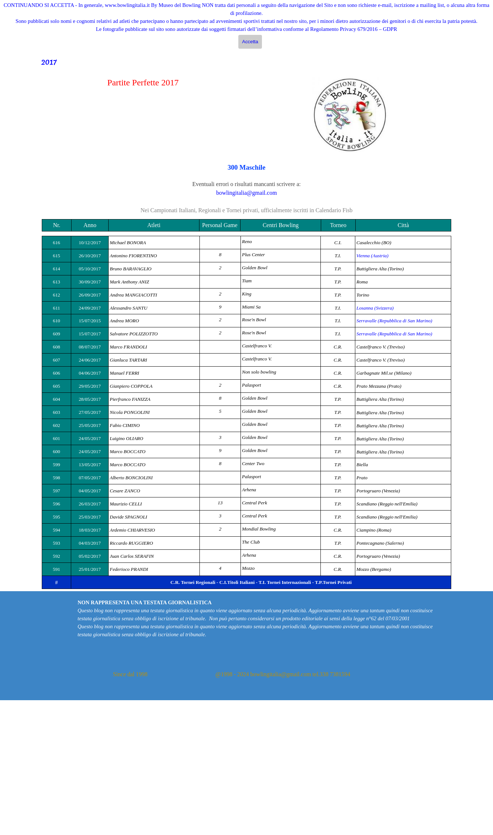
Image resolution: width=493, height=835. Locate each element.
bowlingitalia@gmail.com (246, 193)
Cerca (462, 44)
